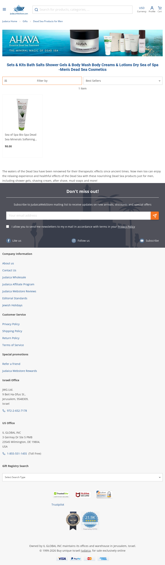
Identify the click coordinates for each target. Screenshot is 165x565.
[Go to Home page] (19, 10)
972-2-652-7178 (17, 410)
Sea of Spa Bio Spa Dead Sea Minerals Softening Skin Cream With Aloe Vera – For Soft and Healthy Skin (22, 137)
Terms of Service (13, 345)
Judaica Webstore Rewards (19, 371)
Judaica (86, 550)
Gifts (25, 21)
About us (8, 263)
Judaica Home (9, 21)
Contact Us (9, 270)
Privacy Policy (126, 226)
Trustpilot (58, 504)
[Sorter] (122, 81)
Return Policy (10, 338)
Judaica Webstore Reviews (19, 291)
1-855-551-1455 (17, 453)
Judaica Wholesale (14, 277)
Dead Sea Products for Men (48, 21)
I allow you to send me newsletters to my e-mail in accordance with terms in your (73, 226)
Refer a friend (11, 364)
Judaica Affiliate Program (18, 284)
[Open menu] (4, 9)
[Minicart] (160, 9)
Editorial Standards (14, 298)
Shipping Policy (12, 331)
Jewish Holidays (12, 305)
